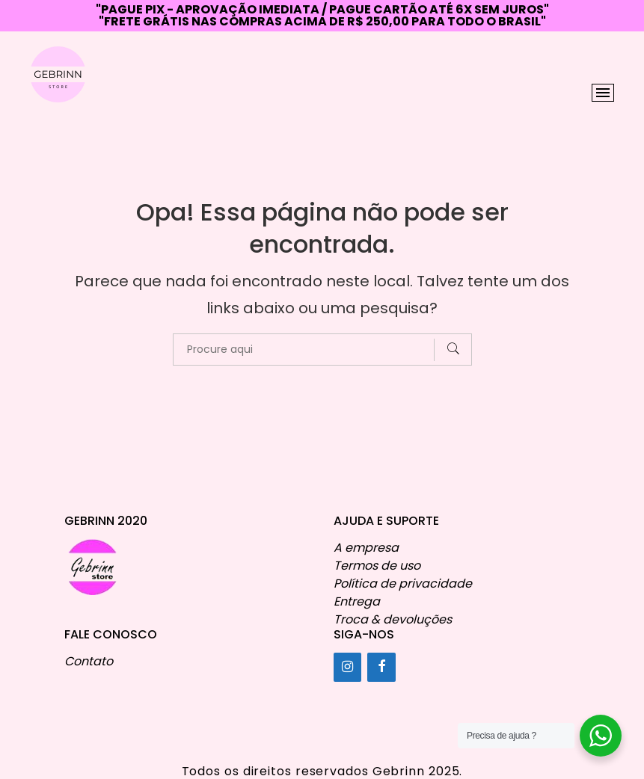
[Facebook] (381, 667)
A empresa (366, 547)
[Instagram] (348, 667)
